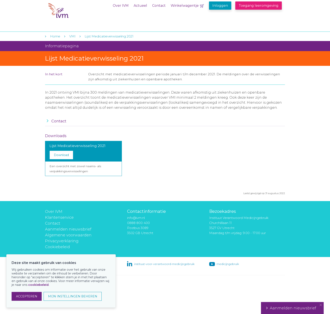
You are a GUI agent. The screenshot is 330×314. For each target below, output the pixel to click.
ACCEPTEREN (26, 296)
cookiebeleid (38, 285)
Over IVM (121, 6)
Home (55, 36)
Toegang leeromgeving (258, 6)
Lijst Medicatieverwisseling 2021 (109, 36)
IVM (74, 12)
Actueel (140, 6)
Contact (159, 6)
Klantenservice (59, 217)
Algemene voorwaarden (68, 235)
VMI (72, 36)
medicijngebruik (228, 264)
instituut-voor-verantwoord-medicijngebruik (164, 264)
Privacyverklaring (62, 241)
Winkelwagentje (185, 6)
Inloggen (220, 6)
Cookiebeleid (57, 247)
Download (61, 155)
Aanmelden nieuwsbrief (68, 229)
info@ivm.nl (136, 218)
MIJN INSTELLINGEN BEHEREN (72, 296)
